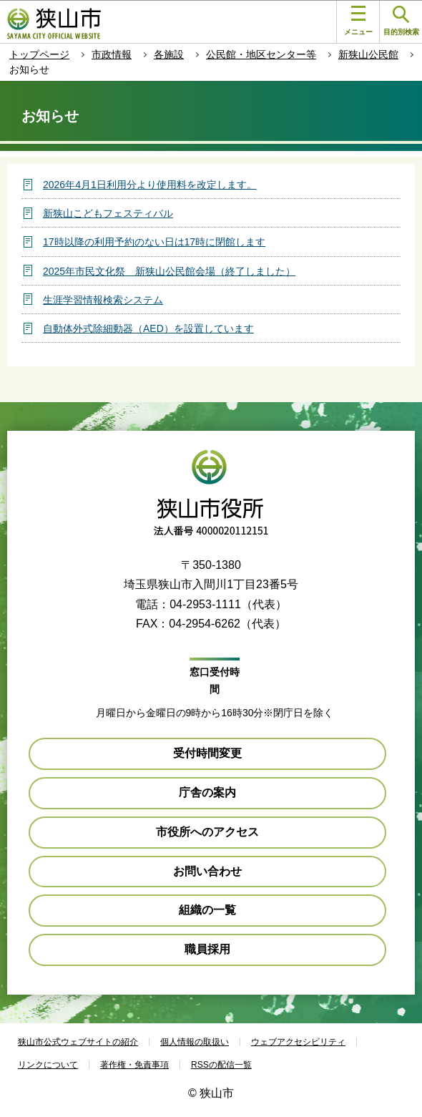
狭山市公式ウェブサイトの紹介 (78, 1042)
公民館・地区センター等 (261, 54)
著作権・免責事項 (134, 1064)
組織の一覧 (207, 910)
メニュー (358, 21)
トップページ (39, 54)
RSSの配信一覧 (221, 1064)
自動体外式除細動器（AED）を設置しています (148, 328)
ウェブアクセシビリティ (298, 1042)
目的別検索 (401, 21)
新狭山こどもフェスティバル (108, 213)
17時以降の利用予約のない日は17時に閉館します (154, 242)
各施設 (169, 54)
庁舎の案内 (207, 792)
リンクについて (48, 1064)
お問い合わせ (207, 871)
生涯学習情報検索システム (103, 300)
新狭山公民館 (368, 54)
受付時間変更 (207, 753)
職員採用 (207, 949)
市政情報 (112, 54)
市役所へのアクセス (207, 832)
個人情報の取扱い (194, 1042)
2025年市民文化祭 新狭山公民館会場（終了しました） (169, 271)
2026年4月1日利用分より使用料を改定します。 (150, 184)
